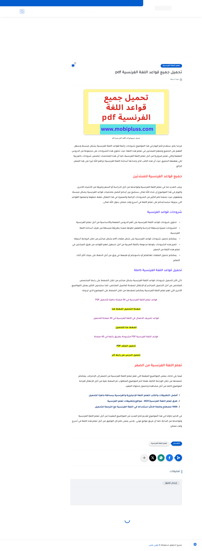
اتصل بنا (119, 3)
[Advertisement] (101, 42)
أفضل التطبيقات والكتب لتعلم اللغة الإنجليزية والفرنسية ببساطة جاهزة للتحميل (133, 395)
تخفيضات (117, 11)
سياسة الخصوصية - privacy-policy (88, 3)
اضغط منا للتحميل (126, 327)
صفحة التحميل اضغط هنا (126, 309)
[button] (169, 457)
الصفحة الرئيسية (133, 3)
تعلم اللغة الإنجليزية (100, 11)
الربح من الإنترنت (132, 11)
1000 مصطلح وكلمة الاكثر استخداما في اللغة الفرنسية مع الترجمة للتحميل (136, 407)
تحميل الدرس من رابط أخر (126, 355)
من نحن (109, 3)
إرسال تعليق (171, 483)
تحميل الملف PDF (126, 346)
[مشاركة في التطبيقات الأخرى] (144, 457)
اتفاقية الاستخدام (63, 3)
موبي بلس (153, 545)
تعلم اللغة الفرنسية (171, 66)
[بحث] (22, 11)
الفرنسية (83, 11)
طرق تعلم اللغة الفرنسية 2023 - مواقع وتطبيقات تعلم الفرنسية (142, 401)
